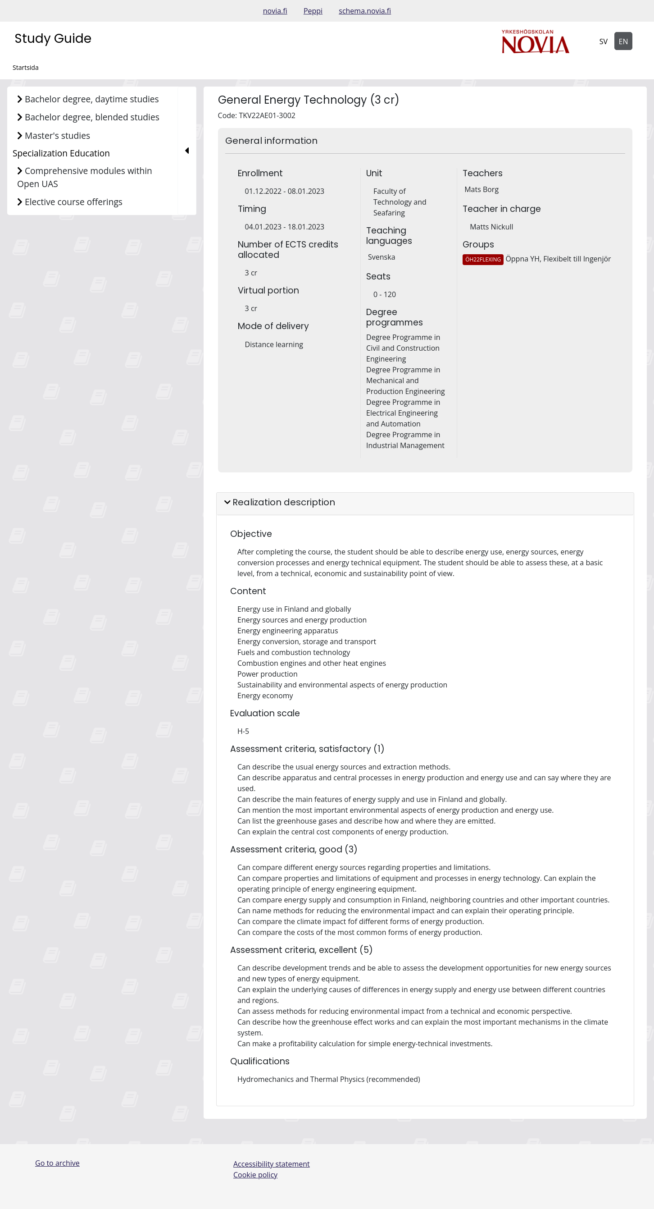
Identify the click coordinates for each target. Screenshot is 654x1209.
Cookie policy (255, 1175)
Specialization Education (61, 153)
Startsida (26, 67)
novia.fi (275, 11)
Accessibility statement (271, 1164)
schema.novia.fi (365, 11)
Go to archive (57, 1163)
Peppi (313, 11)
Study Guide (52, 38)
